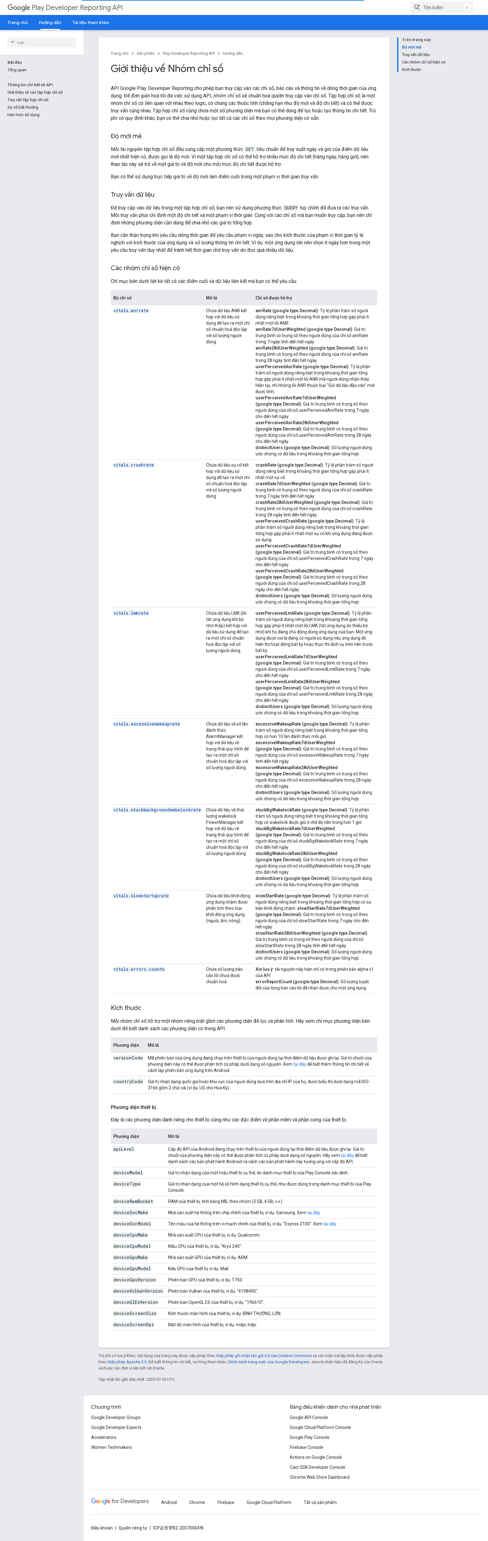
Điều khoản (102, 1527)
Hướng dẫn (233, 53)
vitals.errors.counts (139, 969)
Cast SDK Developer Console (317, 1467)
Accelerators (103, 1437)
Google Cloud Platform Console (320, 1427)
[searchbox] (41, 42)
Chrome (197, 1502)
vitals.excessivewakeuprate (146, 724)
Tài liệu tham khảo (91, 22)
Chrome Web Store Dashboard (320, 1477)
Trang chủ (17, 22)
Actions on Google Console (316, 1457)
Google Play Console (310, 1437)
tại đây (299, 1064)
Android (169, 1502)
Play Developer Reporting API (65, 7)
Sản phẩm (146, 53)
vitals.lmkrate (131, 613)
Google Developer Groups (116, 1417)
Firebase (226, 1502)
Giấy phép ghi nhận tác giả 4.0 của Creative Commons (264, 1355)
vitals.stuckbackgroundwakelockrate (157, 810)
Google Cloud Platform (269, 1502)
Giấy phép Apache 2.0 (127, 1362)
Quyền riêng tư (133, 1527)
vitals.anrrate (131, 310)
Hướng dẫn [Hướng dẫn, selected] (50, 22)
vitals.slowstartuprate (141, 896)
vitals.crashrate (133, 465)
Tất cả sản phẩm (320, 1502)
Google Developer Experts (116, 1427)
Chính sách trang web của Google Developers (268, 1362)
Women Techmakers (111, 1447)
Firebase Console (306, 1447)
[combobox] (442, 7)
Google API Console (309, 1417)
